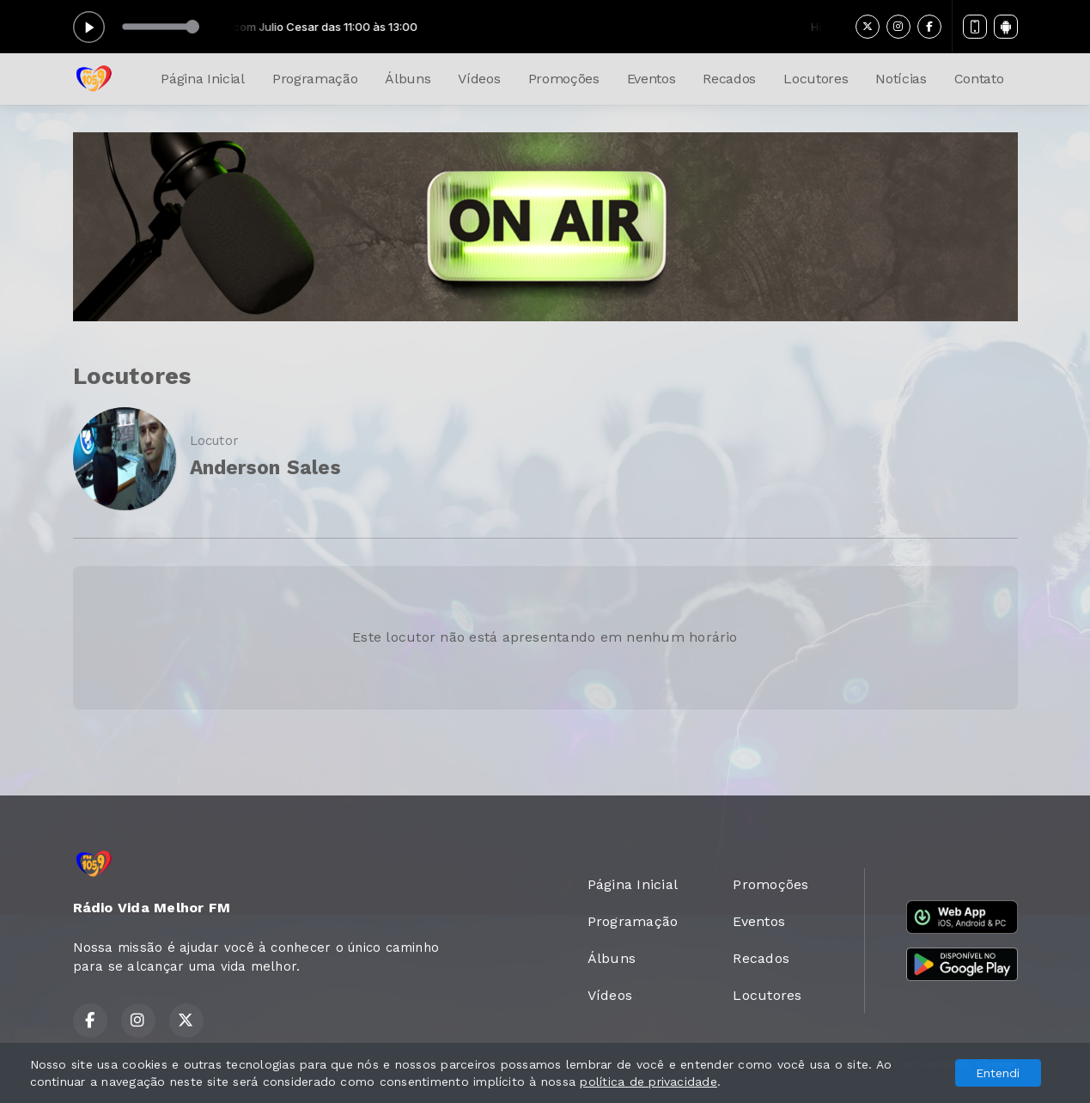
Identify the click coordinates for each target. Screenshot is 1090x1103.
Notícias (900, 78)
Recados (729, 78)
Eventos (651, 78)
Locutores (815, 78)
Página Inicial (203, 78)
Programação (314, 78)
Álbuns (407, 78)
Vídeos (479, 78)
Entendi (998, 1073)
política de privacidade (648, 1081)
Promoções (564, 78)
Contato (979, 78)
